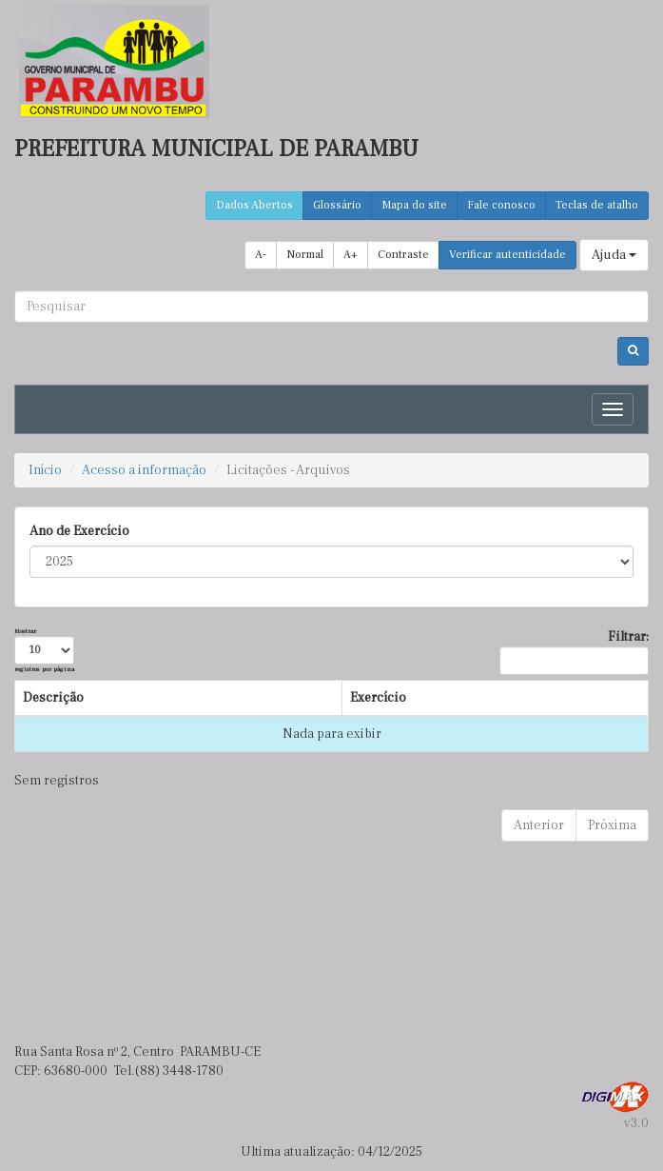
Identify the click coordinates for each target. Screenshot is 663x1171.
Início (45, 470)
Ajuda (614, 255)
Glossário (337, 205)
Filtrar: (574, 651)
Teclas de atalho (597, 205)
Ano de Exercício (79, 531)
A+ (350, 255)
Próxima (612, 825)
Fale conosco (501, 205)
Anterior (539, 825)
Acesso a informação (144, 470)
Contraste (403, 255)
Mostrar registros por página (44, 649)
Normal (304, 255)
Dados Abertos (254, 205)
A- (260, 255)
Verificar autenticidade (507, 255)
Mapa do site (414, 205)
